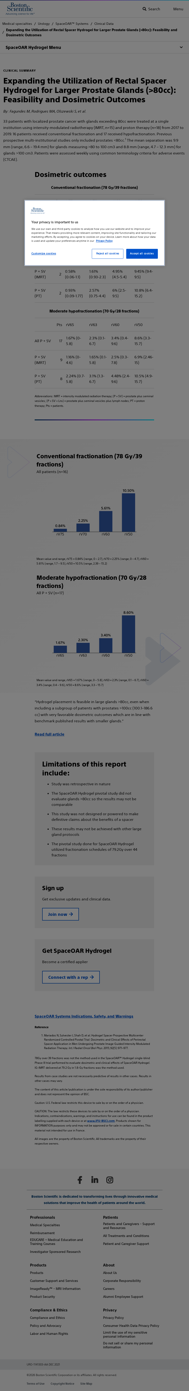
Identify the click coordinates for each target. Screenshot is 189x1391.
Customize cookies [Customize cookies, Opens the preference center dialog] (43, 254)
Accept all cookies (142, 254)
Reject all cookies (107, 254)
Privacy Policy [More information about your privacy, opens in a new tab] (104, 241)
